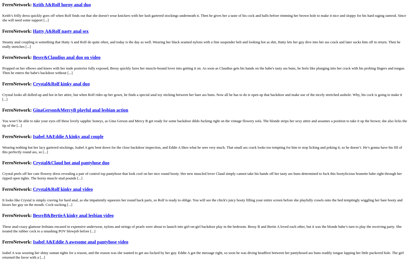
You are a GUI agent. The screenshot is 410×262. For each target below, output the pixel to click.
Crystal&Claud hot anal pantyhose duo (71, 162)
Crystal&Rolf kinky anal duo (61, 83)
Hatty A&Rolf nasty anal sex (61, 31)
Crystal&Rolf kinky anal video (63, 189)
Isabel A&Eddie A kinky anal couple (68, 136)
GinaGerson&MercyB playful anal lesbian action (80, 110)
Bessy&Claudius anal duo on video (67, 57)
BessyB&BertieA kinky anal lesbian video (73, 215)
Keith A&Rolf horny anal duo (62, 4)
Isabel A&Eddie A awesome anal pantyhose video (80, 242)
